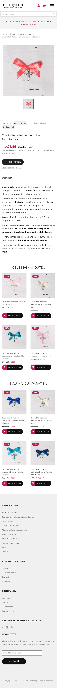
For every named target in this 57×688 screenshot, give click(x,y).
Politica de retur (9, 534)
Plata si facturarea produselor (15, 530)
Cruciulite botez (25, 34)
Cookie (5, 552)
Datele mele (7, 607)
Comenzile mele (9, 611)
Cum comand (8, 521)
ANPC (4, 547)
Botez (13, 34)
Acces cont (6, 598)
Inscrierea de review (10, 543)
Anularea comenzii (10, 538)
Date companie (9, 573)
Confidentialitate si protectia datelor (18, 517)
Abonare (14, 661)
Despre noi (7, 568)
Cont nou (6, 602)
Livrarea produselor (10, 525)
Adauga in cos (14, 315)
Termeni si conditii (10, 512)
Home (5, 34)
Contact (5, 577)
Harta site (6, 581)
